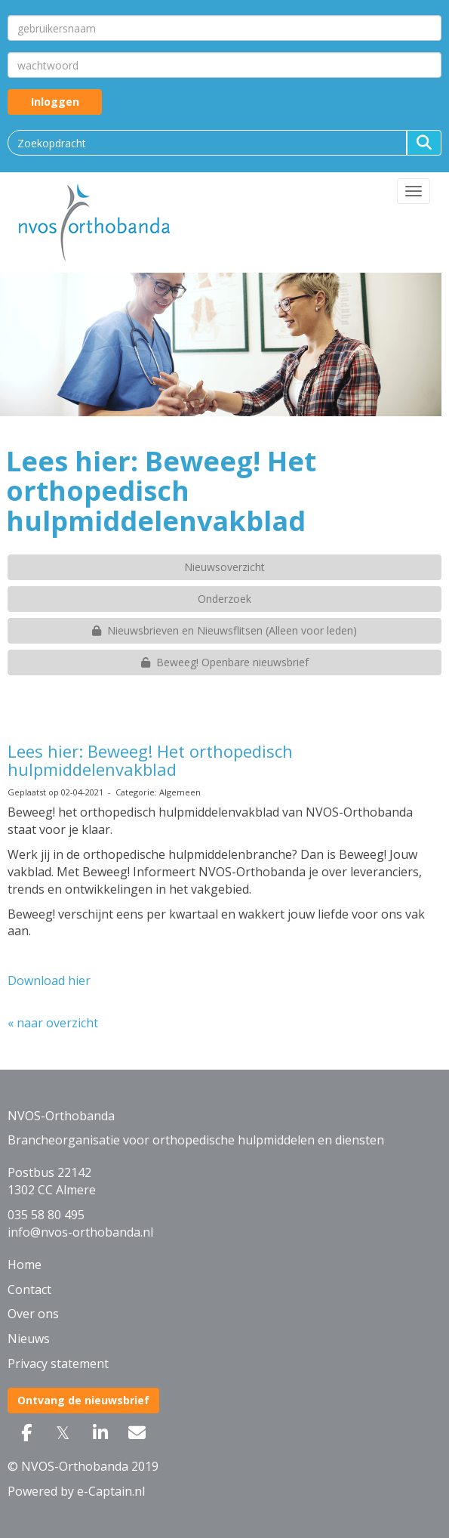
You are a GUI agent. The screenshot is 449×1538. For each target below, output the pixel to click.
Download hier (49, 980)
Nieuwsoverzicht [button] (224, 567)
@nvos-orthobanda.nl (80, 1232)
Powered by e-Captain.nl (76, 1491)
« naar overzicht (53, 1023)
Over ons (33, 1313)
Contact (29, 1289)
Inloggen (55, 101)
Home (25, 1264)
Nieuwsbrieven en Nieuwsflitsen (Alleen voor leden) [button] (224, 630)
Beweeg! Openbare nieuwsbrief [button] (225, 662)
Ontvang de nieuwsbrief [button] (83, 1400)
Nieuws (29, 1338)
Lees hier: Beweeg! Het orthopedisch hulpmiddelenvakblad (150, 760)
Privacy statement (58, 1363)
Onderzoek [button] (224, 598)
